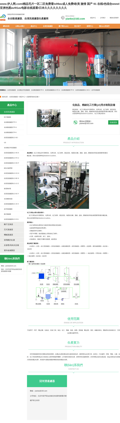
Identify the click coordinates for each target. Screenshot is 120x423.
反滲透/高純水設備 (32, 97)
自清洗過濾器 (48, 26)
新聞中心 (90, 26)
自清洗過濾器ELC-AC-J (82, 90)
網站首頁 (6, 26)
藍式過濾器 (7, 214)
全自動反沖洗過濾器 (23, 90)
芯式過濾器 (8, 230)
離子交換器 (8, 224)
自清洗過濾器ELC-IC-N (11, 219)
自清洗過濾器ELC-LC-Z (11, 183)
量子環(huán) (63, 26)
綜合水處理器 (8, 168)
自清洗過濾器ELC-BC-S (11, 178)
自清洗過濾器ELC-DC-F (11, 163)
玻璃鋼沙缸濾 (9, 240)
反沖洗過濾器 (96, 90)
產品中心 (93, 18)
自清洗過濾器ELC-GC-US (11, 140)
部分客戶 (77, 26)
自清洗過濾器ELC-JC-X (11, 204)
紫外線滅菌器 (9, 250)
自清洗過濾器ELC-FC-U (52, 90)
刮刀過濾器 (7, 117)
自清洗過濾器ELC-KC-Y (11, 193)
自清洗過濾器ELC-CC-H (11, 173)
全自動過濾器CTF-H (67, 90)
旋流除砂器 (7, 188)
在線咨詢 (113, 122)
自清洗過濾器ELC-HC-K (11, 153)
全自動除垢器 (8, 199)
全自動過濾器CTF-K (37, 90)
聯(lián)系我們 (114, 18)
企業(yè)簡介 (20, 26)
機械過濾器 (8, 235)
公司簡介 (103, 18)
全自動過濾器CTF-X (10, 122)
